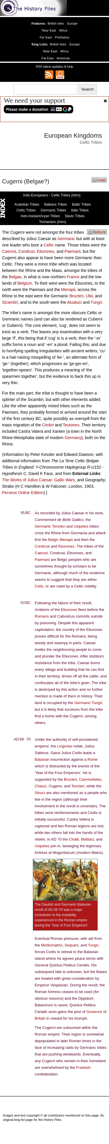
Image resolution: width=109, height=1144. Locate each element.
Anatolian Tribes (26, 204)
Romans (42, 616)
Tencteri (58, 526)
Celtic (49, 245)
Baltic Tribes (81, 204)
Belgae (15, 277)
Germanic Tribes (53, 210)
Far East (46, 37)
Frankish (83, 1067)
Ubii (89, 296)
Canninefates (90, 779)
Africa (63, 30)
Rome (92, 759)
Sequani (71, 945)
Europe (72, 23)
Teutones (71, 425)
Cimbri (48, 425)
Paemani (73, 251)
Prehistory (62, 37)
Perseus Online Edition (22, 492)
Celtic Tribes (26, 210)
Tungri (96, 302)
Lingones (64, 746)
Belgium (24, 283)
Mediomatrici (51, 945)
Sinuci (40, 793)
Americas (63, 58)
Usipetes (81, 526)
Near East (49, 30)
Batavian (42, 759)
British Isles (56, 23)
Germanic (66, 238)
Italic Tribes (80, 210)
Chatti (74, 839)
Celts (39, 586)
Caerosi (9, 251)
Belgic (53, 539)
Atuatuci (74, 302)
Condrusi (26, 251)
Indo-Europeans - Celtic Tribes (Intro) (52, 195)
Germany (73, 437)
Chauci (41, 786)
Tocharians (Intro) (52, 222)
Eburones (45, 251)
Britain (40, 1018)
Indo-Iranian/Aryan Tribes (40, 216)
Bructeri (76, 296)
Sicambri (10, 302)
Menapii (68, 289)
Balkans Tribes (55, 204)
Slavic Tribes (75, 216)
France (73, 277)
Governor (94, 1011)
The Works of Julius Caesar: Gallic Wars (38, 480)
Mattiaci (87, 839)
